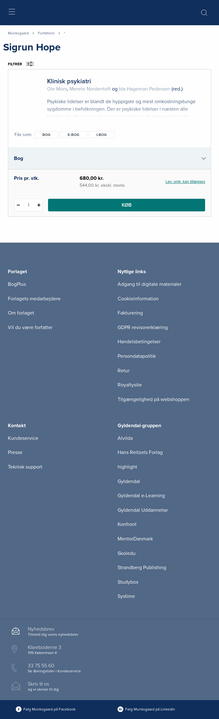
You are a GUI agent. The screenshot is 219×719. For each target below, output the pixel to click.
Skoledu (127, 553)
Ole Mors (57, 89)
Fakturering (130, 313)
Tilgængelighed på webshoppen (153, 399)
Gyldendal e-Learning (141, 495)
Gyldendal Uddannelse (143, 510)
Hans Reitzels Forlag (140, 452)
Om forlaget (21, 313)
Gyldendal (129, 481)
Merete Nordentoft (90, 89)
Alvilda (125, 438)
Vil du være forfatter (30, 327)
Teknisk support (25, 467)
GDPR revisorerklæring (143, 327)
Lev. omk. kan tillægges (185, 182)
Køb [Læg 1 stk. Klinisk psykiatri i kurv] (126, 205)
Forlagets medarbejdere (34, 299)
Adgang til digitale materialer (149, 284)
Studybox (128, 582)
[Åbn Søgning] (204, 13)
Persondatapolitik (137, 356)
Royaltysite (130, 385)
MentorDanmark (135, 539)
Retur (124, 371)
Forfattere (46, 33)
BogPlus (17, 284)
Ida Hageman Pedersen (144, 89)
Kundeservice (23, 438)
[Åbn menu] (11, 13)
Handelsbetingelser (139, 342)
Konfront (127, 524)
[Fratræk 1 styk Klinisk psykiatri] (18, 205)
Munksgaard (18, 33)
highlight (127, 467)
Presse (15, 452)
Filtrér (23, 64)
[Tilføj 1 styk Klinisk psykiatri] (39, 205)
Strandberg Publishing (142, 567)
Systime (126, 596)
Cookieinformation (138, 299)
